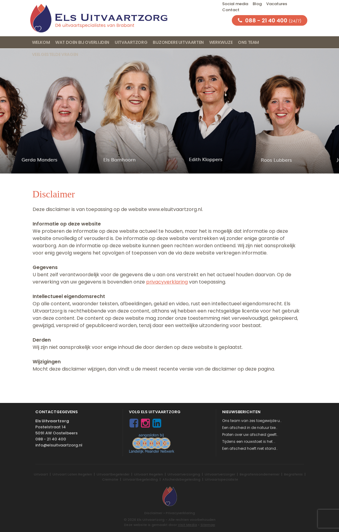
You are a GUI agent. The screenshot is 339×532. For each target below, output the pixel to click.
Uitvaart (41, 474)
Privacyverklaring (180, 513)
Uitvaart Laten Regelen (72, 474)
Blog (257, 4)
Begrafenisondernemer (260, 474)
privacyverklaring (167, 281)
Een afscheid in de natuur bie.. (249, 427)
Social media (235, 4)
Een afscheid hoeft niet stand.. (250, 448)
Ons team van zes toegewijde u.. (252, 420)
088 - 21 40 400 (50, 439)
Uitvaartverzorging (184, 474)
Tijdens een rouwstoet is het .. (248, 441)
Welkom (41, 42)
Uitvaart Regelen (148, 474)
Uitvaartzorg (131, 42)
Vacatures (276, 4)
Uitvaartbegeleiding (140, 479)
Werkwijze (220, 42)
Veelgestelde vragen (55, 54)
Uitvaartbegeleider (113, 474)
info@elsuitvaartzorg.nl (58, 445)
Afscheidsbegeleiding (181, 479)
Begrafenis (293, 474)
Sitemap (207, 524)
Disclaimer (153, 513)
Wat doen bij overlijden (82, 42)
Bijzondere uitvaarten (178, 42)
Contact (230, 10)
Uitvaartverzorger (220, 474)
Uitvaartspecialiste (221, 479)
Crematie (110, 479)
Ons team (248, 42)
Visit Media (187, 524)
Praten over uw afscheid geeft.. (250, 434)
